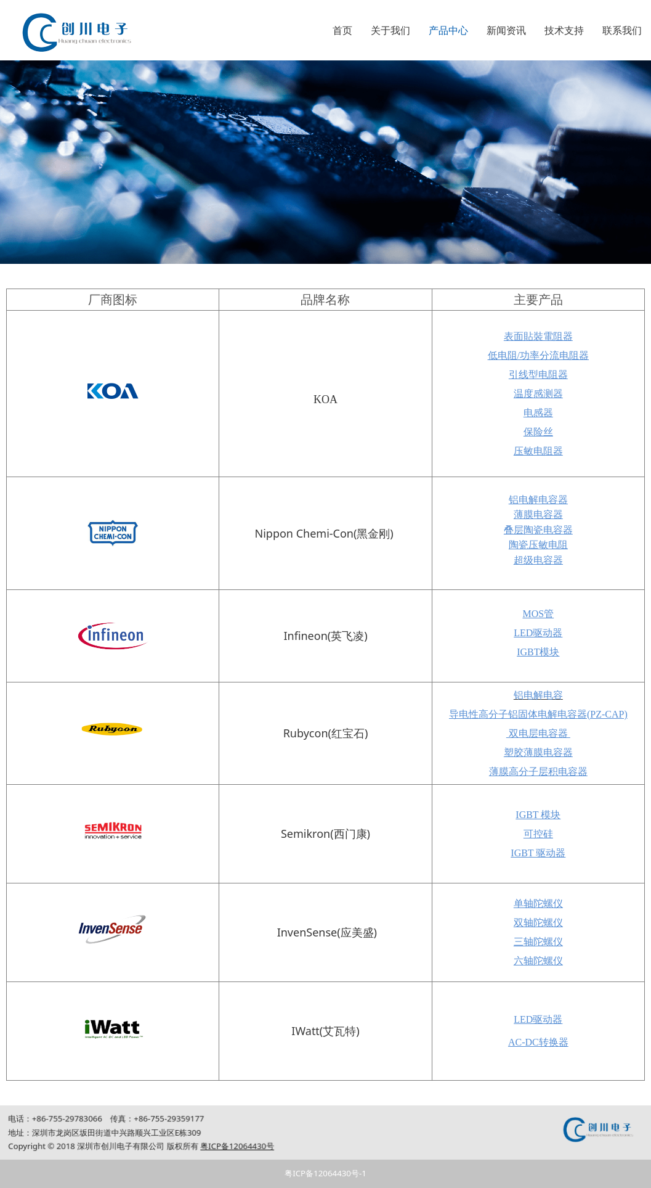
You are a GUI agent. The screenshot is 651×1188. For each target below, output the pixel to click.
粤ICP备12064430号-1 (325, 1173)
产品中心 (448, 30)
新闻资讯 (506, 30)
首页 (342, 30)
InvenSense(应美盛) (327, 932)
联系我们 (622, 30)
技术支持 (564, 30)
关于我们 (390, 30)
